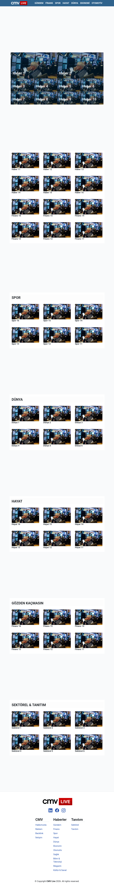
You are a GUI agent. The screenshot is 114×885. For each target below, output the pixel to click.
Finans (49, 3)
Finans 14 (79, 626)
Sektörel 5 (48, 751)
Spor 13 (15, 344)
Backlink (39, 833)
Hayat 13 (16, 547)
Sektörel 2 (48, 728)
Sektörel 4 (16, 751)
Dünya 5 (47, 445)
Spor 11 (78, 344)
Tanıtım (74, 829)
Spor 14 (78, 320)
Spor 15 (47, 320)
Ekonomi (85, 3)
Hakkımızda (41, 825)
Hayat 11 (79, 547)
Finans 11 (79, 649)
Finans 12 (48, 649)
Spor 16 (15, 320)
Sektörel (75, 825)
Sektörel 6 (80, 751)
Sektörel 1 (16, 728)
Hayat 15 (47, 524)
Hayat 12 (47, 547)
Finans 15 (48, 626)
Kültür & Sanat (60, 870)
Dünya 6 (79, 445)
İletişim (38, 837)
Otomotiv (97, 3)
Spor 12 (47, 344)
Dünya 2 (47, 422)
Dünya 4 (15, 445)
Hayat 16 (16, 524)
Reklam (38, 829)
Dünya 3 (79, 422)
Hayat (66, 3)
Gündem (39, 3)
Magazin (57, 866)
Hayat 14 (79, 524)
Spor (57, 3)
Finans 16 (16, 626)
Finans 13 (16, 649)
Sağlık (56, 854)
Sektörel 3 (80, 728)
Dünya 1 (15, 422)
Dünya (74, 3)
